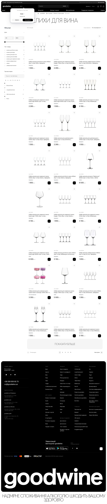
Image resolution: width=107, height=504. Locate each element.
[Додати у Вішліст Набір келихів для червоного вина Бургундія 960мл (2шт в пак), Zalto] (49, 227)
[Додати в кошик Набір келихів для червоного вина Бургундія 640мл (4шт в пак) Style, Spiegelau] (74, 106)
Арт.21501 (31, 135)
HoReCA (76, 420)
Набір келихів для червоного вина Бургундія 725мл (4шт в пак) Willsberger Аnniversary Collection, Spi (39, 215)
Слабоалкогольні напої (51, 386)
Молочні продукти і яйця (66, 395)
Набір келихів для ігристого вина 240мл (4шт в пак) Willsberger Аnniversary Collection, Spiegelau (89, 100)
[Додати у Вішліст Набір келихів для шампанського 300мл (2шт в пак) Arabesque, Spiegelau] (49, 303)
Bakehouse (77, 383)
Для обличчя (63, 420)
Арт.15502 (81, 288)
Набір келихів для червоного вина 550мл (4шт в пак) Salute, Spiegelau (39, 177)
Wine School (77, 389)
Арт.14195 (56, 250)
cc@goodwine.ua (11, 384)
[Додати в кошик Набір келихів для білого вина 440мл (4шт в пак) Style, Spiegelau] (49, 68)
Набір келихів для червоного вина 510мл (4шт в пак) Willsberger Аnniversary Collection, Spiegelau (89, 215)
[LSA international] (14, 94)
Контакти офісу (93, 412)
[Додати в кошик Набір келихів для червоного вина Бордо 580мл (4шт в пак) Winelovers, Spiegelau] (74, 335)
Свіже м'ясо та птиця (65, 383)
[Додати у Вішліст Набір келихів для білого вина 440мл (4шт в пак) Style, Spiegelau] (49, 36)
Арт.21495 (31, 174)
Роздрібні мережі (79, 429)
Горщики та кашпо (49, 426)
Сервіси (91, 372)
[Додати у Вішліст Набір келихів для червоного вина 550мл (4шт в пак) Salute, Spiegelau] (49, 150)
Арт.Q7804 (56, 59)
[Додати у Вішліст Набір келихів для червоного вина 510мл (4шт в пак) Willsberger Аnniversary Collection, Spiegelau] (99, 189)
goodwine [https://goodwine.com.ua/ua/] (42, 13)
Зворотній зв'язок (93, 415)
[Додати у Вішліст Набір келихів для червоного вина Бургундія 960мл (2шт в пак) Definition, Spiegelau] (49, 74)
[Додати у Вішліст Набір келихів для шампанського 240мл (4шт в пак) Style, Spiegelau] (99, 112)
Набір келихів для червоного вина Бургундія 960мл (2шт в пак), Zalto (39, 253)
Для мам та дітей (49, 412)
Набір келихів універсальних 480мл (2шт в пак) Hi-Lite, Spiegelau (89, 253)
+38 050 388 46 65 (8, 410)
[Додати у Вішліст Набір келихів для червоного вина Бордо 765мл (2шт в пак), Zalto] (74, 265)
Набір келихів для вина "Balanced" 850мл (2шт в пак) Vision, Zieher (89, 177)
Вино (46, 369)
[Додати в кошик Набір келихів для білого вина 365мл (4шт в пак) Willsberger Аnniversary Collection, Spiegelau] (74, 259)
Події (90, 375)
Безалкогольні (48, 389)
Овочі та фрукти (64, 369)
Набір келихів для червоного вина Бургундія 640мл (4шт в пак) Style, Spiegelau (64, 100)
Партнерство (78, 409)
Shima (76, 377)
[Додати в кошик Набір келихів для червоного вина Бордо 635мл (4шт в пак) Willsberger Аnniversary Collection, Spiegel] (99, 335)
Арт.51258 (81, 174)
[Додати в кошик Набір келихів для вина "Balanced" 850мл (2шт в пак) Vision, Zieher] (99, 182)
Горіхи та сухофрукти (65, 372)
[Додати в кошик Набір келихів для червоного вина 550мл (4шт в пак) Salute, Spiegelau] (49, 182)
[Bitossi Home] (14, 85)
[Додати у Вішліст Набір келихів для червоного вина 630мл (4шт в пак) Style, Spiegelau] (49, 112)
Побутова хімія (49, 406)
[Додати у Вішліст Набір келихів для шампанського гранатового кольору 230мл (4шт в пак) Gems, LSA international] (49, 265)
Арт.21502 (31, 59)
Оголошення (92, 397)
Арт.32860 (81, 212)
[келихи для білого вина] (14, 50)
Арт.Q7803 (81, 59)
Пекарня (62, 380)
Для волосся (63, 423)
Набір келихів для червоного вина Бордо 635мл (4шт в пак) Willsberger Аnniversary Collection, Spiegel (89, 330)
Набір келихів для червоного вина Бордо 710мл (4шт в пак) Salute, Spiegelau (64, 215)
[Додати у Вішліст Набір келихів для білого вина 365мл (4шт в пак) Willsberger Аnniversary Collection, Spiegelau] (74, 227)
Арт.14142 (31, 212)
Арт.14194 (81, 327)
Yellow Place (77, 380)
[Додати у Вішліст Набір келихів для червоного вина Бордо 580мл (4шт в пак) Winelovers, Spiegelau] (74, 303)
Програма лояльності (94, 383)
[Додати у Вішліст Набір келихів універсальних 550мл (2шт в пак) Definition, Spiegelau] (99, 36)
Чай (61, 412)
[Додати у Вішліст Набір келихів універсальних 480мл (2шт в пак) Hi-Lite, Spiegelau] (99, 227)
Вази (46, 423)
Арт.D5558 (81, 250)
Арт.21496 (56, 174)
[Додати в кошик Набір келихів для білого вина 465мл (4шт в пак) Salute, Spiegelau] (74, 182)
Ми (90, 369)
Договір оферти (93, 386)
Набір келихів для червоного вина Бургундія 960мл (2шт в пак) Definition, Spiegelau (39, 100)
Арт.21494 (56, 212)
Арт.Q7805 (56, 135)
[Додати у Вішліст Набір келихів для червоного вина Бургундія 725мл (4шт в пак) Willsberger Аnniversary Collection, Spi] (49, 189)
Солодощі (62, 400)
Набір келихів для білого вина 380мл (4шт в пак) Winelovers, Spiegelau (90, 291)
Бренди (91, 377)
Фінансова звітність (94, 395)
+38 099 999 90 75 (11, 381)
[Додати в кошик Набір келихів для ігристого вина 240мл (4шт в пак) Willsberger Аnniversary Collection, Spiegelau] (99, 106)
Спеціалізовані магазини (80, 423)
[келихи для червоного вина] (14, 59)
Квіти (46, 415)
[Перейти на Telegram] (11, 375)
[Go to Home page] (7, 6)
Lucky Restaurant (79, 372)
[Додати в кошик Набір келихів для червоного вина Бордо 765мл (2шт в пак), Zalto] (74, 297)
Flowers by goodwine (79, 392)
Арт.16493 (56, 327)
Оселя (47, 403)
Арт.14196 (81, 97)
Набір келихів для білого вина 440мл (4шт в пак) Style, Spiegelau (40, 62)
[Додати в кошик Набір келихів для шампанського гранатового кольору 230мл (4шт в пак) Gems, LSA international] (49, 297)
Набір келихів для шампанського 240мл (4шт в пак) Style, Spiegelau (89, 139)
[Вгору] (101, 448)
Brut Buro (77, 400)
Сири (61, 375)
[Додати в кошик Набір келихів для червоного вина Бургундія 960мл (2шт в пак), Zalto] (49, 259)
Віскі (46, 375)
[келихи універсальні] (14, 61)
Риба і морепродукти (65, 386)
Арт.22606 (56, 288)
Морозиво (62, 406)
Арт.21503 (81, 135)
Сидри (47, 383)
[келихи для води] (14, 52)
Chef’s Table (78, 375)
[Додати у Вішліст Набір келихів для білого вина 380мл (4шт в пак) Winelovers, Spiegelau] (99, 265)
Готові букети (48, 418)
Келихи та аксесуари (50, 397)
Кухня (46, 400)
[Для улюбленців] (70, 10)
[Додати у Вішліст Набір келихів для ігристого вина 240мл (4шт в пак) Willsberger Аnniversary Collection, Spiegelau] (99, 74)
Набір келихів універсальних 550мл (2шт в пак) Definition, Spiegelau (89, 62)
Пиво (46, 380)
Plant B (76, 386)
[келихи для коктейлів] (14, 57)
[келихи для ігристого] (14, 54)
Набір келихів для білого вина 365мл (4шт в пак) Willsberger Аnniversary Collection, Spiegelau (65, 253)
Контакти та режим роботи (95, 409)
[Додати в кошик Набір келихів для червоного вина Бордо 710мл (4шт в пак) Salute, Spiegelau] (74, 221)
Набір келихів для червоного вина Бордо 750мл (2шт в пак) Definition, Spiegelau (64, 62)
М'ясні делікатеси (64, 377)
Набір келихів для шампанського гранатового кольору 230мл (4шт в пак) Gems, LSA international (39, 291)
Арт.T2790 (31, 288)
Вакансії (76, 412)
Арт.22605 (31, 250)
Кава (61, 409)
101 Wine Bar (77, 369)
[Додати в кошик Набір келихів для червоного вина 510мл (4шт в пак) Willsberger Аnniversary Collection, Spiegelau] (99, 221)
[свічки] (14, 63)
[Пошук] (14, 76)
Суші (61, 389)
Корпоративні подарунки (80, 415)
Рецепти (91, 380)
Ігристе (47, 372)
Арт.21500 (56, 97)
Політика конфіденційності (95, 389)
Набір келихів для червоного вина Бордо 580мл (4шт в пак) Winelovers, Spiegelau (65, 330)
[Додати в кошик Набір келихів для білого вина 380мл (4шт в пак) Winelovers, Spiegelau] (99, 297)
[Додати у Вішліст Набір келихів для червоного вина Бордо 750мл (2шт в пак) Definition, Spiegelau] (74, 36)
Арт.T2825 (31, 327)
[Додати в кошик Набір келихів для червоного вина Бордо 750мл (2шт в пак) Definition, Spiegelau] (74, 68)
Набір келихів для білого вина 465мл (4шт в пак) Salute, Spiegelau (65, 177)
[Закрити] (32, 9)
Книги (46, 409)
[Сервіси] (103, 10)
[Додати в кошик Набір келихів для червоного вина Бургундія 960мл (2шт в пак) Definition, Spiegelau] (49, 106)
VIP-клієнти (77, 418)
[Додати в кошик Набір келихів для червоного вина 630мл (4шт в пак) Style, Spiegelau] (49, 144)
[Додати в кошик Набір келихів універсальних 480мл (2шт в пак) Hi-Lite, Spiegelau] (99, 259)
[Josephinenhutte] (14, 90)
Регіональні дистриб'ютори (81, 426)
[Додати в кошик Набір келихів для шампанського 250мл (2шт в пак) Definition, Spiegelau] (74, 144)
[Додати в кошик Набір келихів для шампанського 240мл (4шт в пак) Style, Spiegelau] (99, 144)
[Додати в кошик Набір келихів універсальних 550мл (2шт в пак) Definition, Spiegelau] (99, 68)
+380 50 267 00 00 (8, 418)
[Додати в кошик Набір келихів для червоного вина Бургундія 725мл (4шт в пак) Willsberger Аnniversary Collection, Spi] (49, 221)
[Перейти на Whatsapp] (6, 375)
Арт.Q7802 (31, 97)
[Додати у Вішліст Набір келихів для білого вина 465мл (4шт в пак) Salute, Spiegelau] (74, 150)
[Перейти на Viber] (15, 375)
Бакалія (62, 397)
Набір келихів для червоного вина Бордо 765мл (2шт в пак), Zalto (64, 291)
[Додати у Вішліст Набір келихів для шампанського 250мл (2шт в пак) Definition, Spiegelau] (74, 112)
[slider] (4, 42)
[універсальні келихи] (14, 65)
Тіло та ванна (63, 426)
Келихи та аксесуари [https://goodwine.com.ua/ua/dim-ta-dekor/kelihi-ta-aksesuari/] (59, 13)
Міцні (46, 377)
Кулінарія (62, 392)
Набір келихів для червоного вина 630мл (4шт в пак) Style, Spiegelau (39, 139)
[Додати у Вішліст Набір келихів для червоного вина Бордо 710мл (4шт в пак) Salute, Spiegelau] (74, 189)
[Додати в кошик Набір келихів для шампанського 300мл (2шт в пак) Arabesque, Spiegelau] (49, 335)
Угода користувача (93, 392)
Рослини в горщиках (50, 420)
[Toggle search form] (65, 6)
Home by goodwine (79, 395)
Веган (61, 403)
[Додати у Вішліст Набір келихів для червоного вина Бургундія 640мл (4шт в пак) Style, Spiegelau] (74, 74)
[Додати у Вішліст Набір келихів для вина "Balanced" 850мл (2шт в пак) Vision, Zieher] (99, 150)
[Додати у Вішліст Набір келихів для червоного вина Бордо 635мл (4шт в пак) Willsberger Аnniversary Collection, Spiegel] (99, 303)
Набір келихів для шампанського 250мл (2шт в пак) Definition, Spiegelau (63, 139)
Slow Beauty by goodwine (81, 397)
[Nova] (14, 99)
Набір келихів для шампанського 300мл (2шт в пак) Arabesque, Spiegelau (38, 330)
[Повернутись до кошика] (103, 6)
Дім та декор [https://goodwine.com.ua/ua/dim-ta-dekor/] (49, 13)
